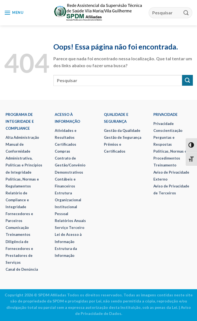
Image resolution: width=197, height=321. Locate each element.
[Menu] (13, 13)
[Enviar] (186, 12)
